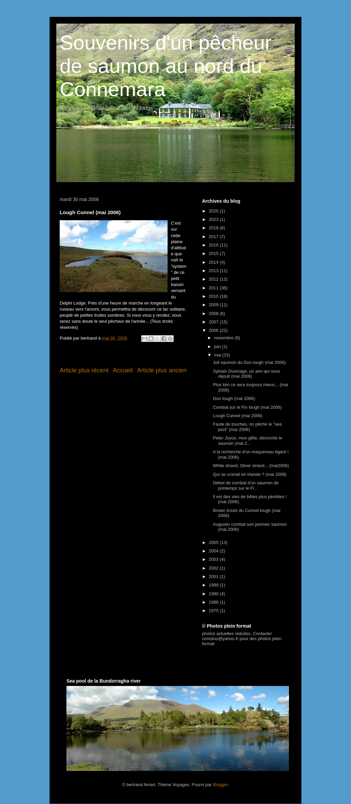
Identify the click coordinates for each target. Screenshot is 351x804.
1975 (214, 610)
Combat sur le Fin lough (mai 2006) (247, 407)
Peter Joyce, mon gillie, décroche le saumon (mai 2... (247, 440)
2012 (214, 279)
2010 (214, 296)
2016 (214, 245)
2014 (214, 262)
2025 (214, 210)
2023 (214, 219)
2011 (214, 287)
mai (218, 354)
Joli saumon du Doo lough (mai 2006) (249, 362)
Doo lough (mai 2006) (234, 398)
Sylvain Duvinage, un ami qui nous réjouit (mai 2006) (246, 374)
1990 (214, 593)
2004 (214, 550)
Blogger (220, 784)
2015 (214, 253)
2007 (214, 321)
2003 (214, 559)
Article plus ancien (162, 370)
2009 (214, 304)
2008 (214, 313)
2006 (214, 330)
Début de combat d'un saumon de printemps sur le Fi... (246, 485)
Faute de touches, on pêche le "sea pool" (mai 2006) (247, 427)
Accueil (123, 370)
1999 (214, 584)
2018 (214, 227)
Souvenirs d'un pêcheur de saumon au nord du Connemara (166, 65)
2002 (214, 568)
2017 (214, 236)
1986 (214, 602)
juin (218, 346)
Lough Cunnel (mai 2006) (237, 415)
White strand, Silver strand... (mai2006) (251, 465)
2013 (214, 270)
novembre (224, 337)
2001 (214, 576)
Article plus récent (84, 370)
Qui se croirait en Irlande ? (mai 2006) (249, 474)
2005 (214, 542)
